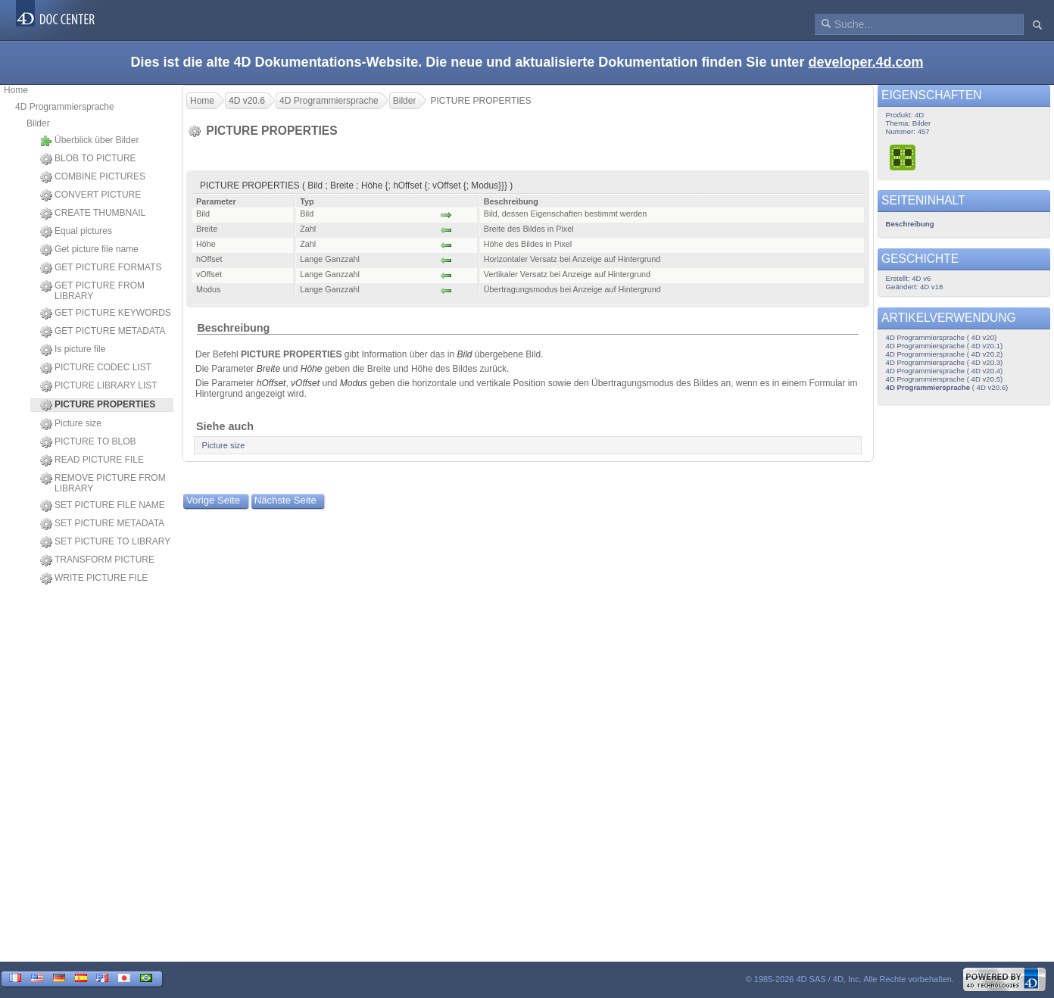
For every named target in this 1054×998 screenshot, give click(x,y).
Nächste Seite (285, 500)
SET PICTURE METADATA (102, 524)
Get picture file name (89, 250)
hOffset (271, 383)
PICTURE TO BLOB (88, 442)
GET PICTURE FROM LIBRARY (92, 290)
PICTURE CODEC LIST (95, 368)
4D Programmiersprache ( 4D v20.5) (944, 379)
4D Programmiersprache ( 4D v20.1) (944, 346)
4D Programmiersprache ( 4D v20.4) (944, 370)
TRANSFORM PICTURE (97, 560)
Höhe (312, 368)
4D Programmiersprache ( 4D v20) (941, 337)
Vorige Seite (213, 500)
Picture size (70, 424)
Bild (464, 354)
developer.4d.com (865, 62)
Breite (268, 368)
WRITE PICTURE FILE (94, 578)
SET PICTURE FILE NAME (102, 506)
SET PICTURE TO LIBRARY (105, 542)
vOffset (305, 383)
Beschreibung (233, 328)
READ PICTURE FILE (92, 460)
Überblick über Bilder (89, 141)
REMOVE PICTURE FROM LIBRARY (103, 483)
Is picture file (72, 350)
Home (16, 90)
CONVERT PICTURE (90, 195)
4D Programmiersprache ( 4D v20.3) (944, 362)
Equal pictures (76, 232)
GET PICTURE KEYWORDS (105, 313)
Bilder (38, 123)
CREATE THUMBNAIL (92, 213)
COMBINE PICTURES (92, 177)
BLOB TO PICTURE (88, 159)
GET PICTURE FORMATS (101, 268)
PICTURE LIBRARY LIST (98, 386)
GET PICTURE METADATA (102, 332)
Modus (353, 383)
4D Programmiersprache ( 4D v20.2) (944, 354)
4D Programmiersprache (64, 106)
